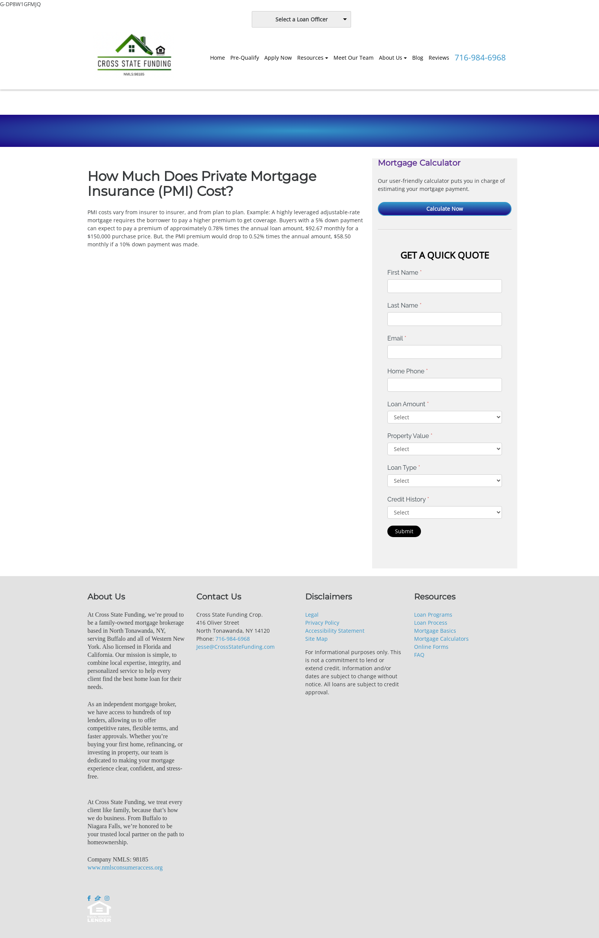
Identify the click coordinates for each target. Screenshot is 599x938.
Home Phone (407, 371)
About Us (390, 57)
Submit (404, 531)
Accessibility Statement (334, 630)
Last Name (404, 305)
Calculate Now (444, 208)
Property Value (409, 436)
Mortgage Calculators (441, 638)
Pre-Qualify (244, 57)
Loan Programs (433, 614)
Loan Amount (408, 404)
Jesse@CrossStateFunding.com (235, 646)
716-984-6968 (480, 57)
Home (217, 57)
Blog (417, 57)
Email (396, 338)
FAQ (419, 654)
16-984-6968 (234, 638)
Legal (312, 614)
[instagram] (107, 898)
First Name (404, 272)
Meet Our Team (353, 57)
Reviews (439, 57)
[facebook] (89, 898)
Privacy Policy (322, 622)
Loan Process (430, 622)
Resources (310, 57)
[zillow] (97, 898)
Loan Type (403, 467)
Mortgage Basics (435, 630)
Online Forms (431, 646)
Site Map (316, 638)
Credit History (408, 499)
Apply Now (278, 57)
